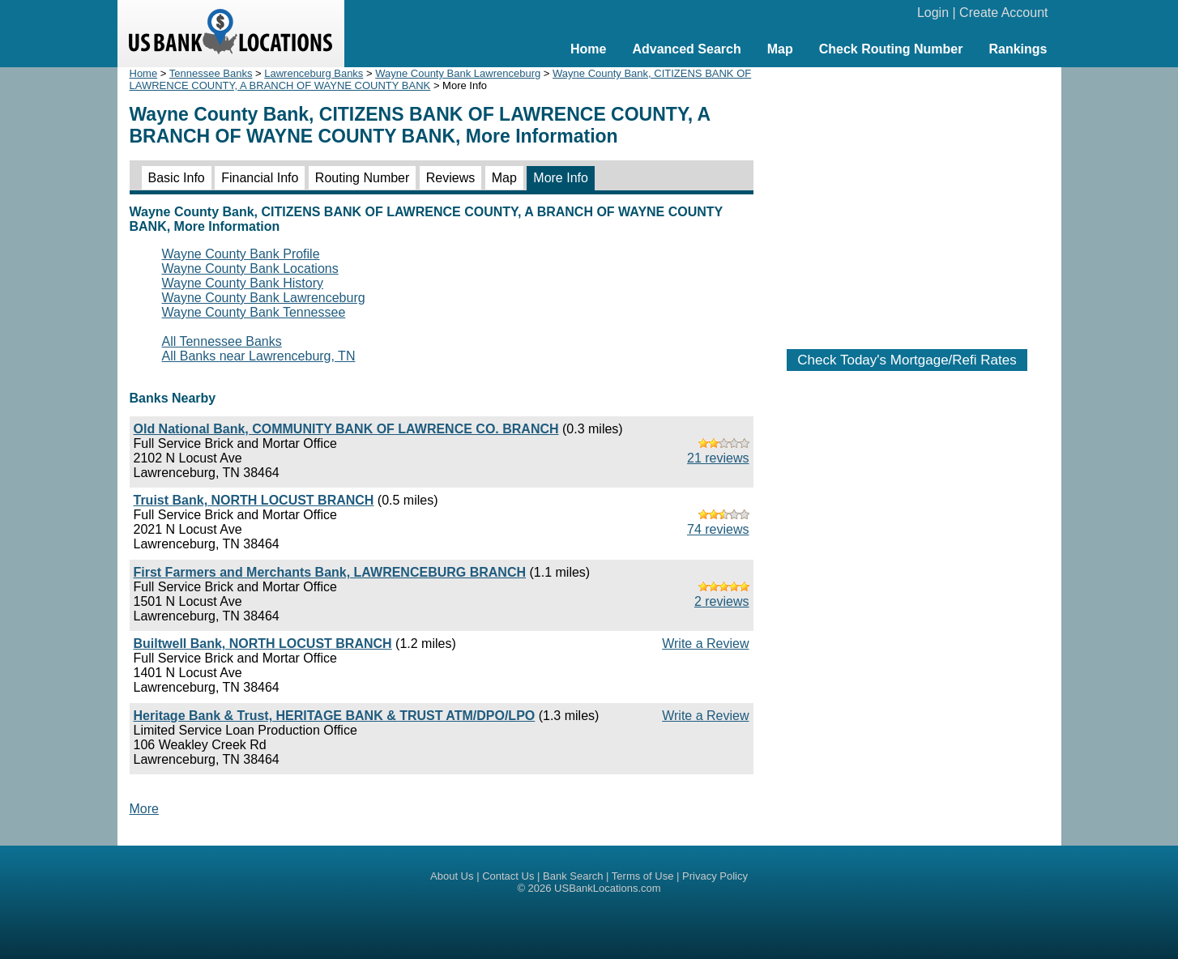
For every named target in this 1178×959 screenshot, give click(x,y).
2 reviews (721, 601)
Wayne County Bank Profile (241, 254)
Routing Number (362, 178)
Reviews (450, 178)
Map (780, 49)
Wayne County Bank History (242, 283)
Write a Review (705, 643)
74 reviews (718, 529)
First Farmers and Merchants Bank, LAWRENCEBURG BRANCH (330, 572)
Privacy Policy (715, 876)
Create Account (1003, 12)
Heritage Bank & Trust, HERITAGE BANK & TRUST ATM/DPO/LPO (335, 715)
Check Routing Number (891, 49)
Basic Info (176, 178)
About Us (451, 876)
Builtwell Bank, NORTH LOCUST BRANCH (263, 643)
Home (588, 49)
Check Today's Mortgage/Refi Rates (906, 360)
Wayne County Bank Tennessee (254, 312)
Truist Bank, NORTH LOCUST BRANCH (254, 500)
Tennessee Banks (211, 73)
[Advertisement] (907, 200)
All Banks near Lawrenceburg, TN (259, 356)
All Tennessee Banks (222, 341)
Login (933, 12)
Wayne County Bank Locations (250, 268)
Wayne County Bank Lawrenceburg (457, 73)
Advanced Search (686, 49)
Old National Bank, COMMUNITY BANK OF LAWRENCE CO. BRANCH (346, 429)
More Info (560, 178)
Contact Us (508, 876)
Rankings (1017, 49)
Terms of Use (643, 876)
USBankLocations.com (607, 888)
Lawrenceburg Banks (313, 73)
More (144, 809)
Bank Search (573, 876)
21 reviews (718, 458)
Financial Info (259, 178)
